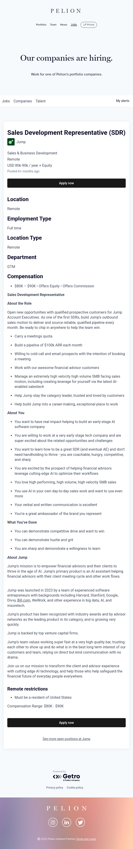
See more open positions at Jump (66, 739)
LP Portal (88, 24)
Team (53, 24)
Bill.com (23, 600)
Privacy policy (54, 787)
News (63, 24)
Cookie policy (75, 787)
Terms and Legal (86, 839)
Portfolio (41, 24)
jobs (6, 101)
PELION (66, 11)
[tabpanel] (66, 500)
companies (22, 101)
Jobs (74, 25)
